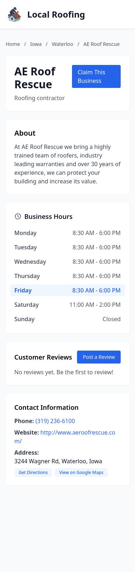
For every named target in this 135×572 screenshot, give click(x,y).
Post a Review (99, 356)
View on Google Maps (81, 472)
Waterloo (62, 44)
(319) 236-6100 (55, 421)
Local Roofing (56, 14)
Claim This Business (91, 76)
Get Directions (33, 472)
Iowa (36, 44)
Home (13, 44)
